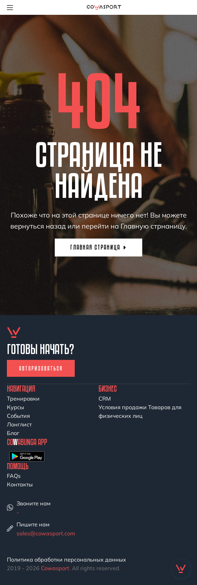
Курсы (15, 407)
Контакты (20, 484)
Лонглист (19, 424)
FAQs (14, 475)
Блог (13, 433)
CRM (104, 398)
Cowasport (55, 568)
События (18, 415)
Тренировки (23, 398)
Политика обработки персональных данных (66, 559)
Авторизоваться (41, 368)
